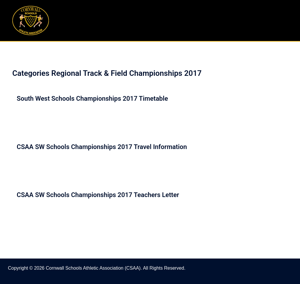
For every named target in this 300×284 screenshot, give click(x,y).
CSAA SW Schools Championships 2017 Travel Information (102, 146)
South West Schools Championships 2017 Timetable (92, 98)
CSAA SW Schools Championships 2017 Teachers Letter (98, 195)
